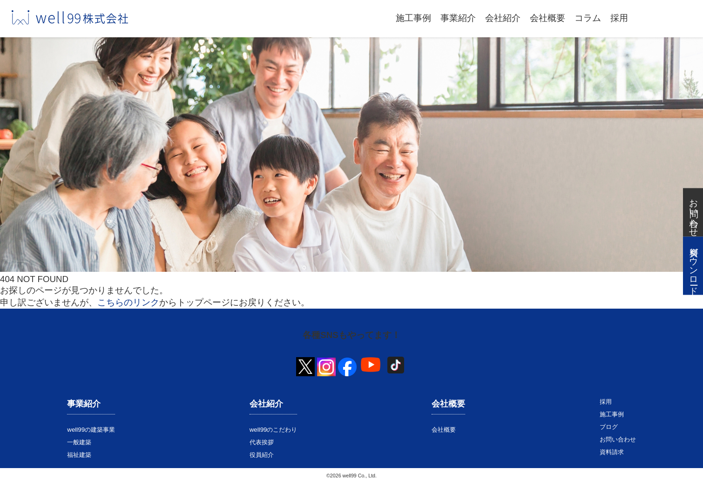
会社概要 (547, 18)
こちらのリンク (128, 302)
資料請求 (612, 451)
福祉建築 (79, 454)
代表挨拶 (262, 442)
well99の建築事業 (91, 429)
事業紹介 (458, 18)
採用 (619, 18)
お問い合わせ (618, 439)
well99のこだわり (273, 429)
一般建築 (79, 442)
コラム (588, 18)
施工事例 (413, 18)
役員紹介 (262, 454)
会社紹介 (502, 18)
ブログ (609, 426)
